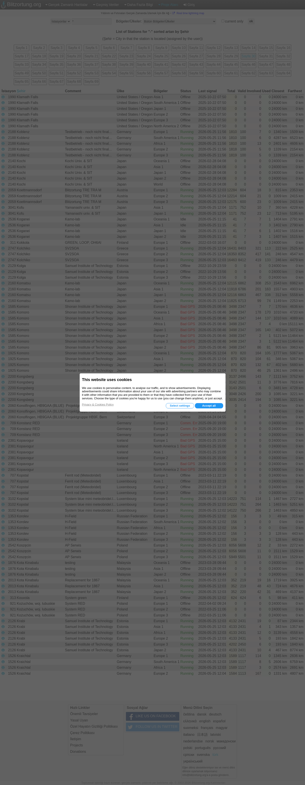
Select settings (180, 405)
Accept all (209, 405)
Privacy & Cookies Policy (98, 404)
